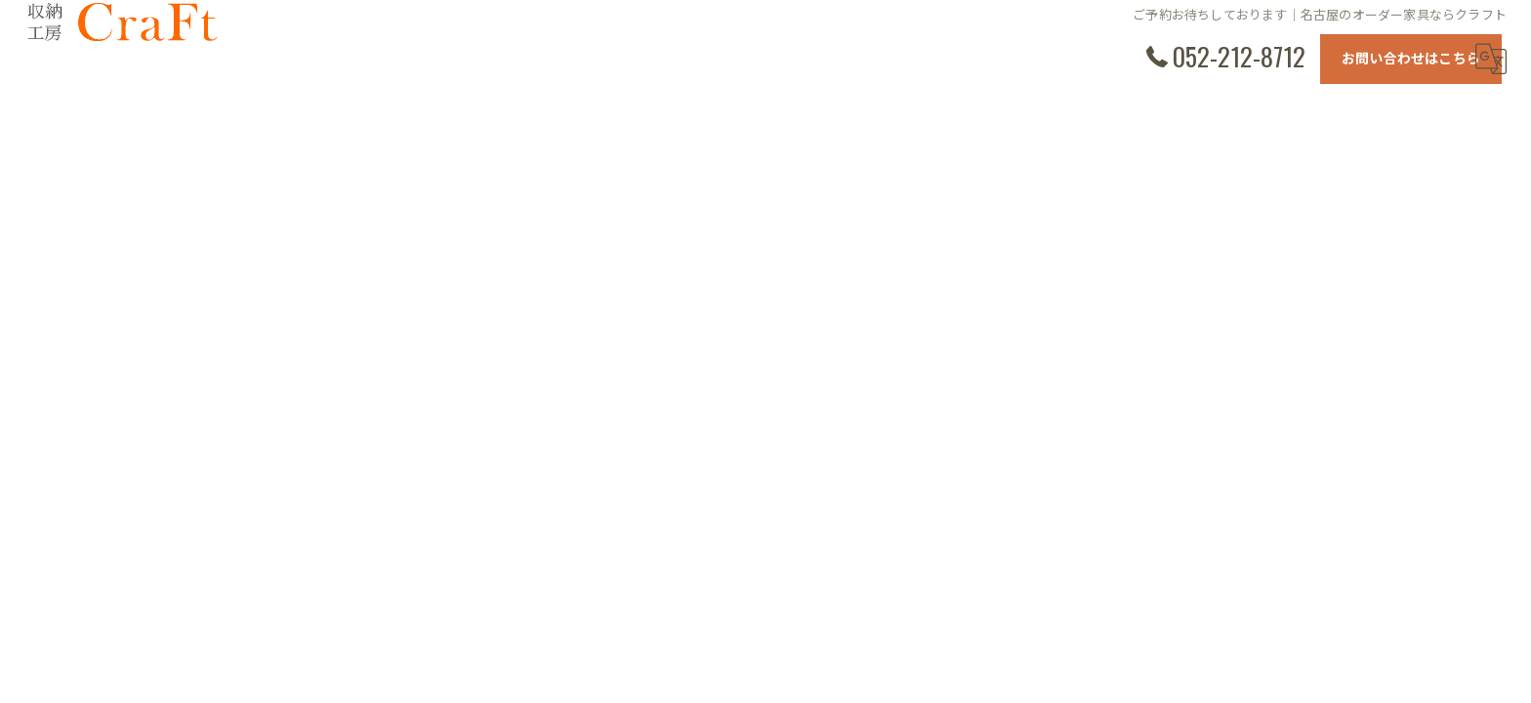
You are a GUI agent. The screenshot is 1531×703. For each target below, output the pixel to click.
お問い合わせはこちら (1411, 57)
